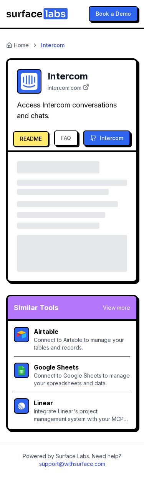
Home (17, 45)
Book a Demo (113, 13)
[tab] (30, 138)
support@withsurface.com (72, 463)
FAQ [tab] (66, 138)
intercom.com (68, 87)
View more (116, 307)
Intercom (106, 138)
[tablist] (45, 138)
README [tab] (31, 138)
